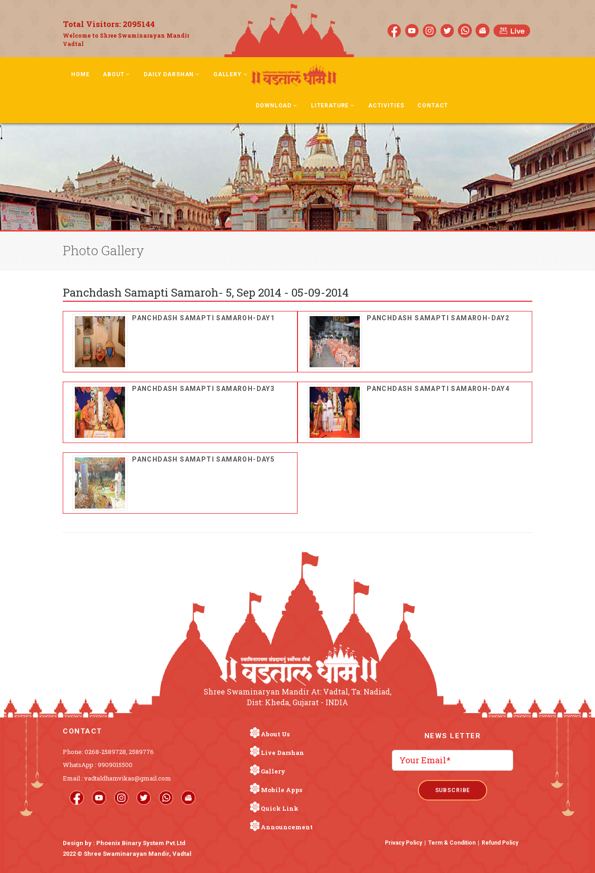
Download (276, 105)
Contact (432, 105)
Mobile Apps (281, 790)
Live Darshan (282, 752)
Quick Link (279, 808)
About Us (275, 734)
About (116, 74)
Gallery (230, 74)
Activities (386, 105)
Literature (333, 105)
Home (80, 74)
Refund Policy (500, 843)
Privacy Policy (403, 843)
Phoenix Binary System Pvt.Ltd (140, 843)
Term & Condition (452, 843)
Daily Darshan (172, 74)
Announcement (287, 827)
